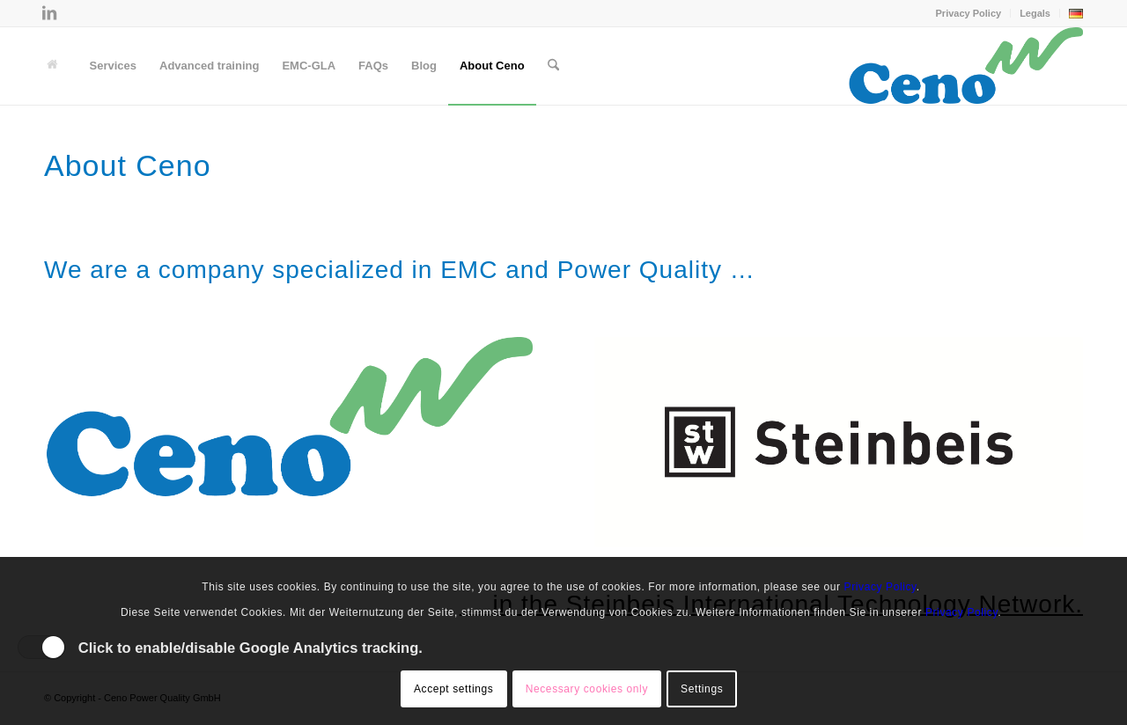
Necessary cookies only (587, 689)
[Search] (553, 66)
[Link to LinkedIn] (49, 13)
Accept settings (453, 689)
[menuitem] (969, 13)
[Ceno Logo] (965, 66)
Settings (702, 689)
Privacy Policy (969, 13)
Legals (1035, 13)
